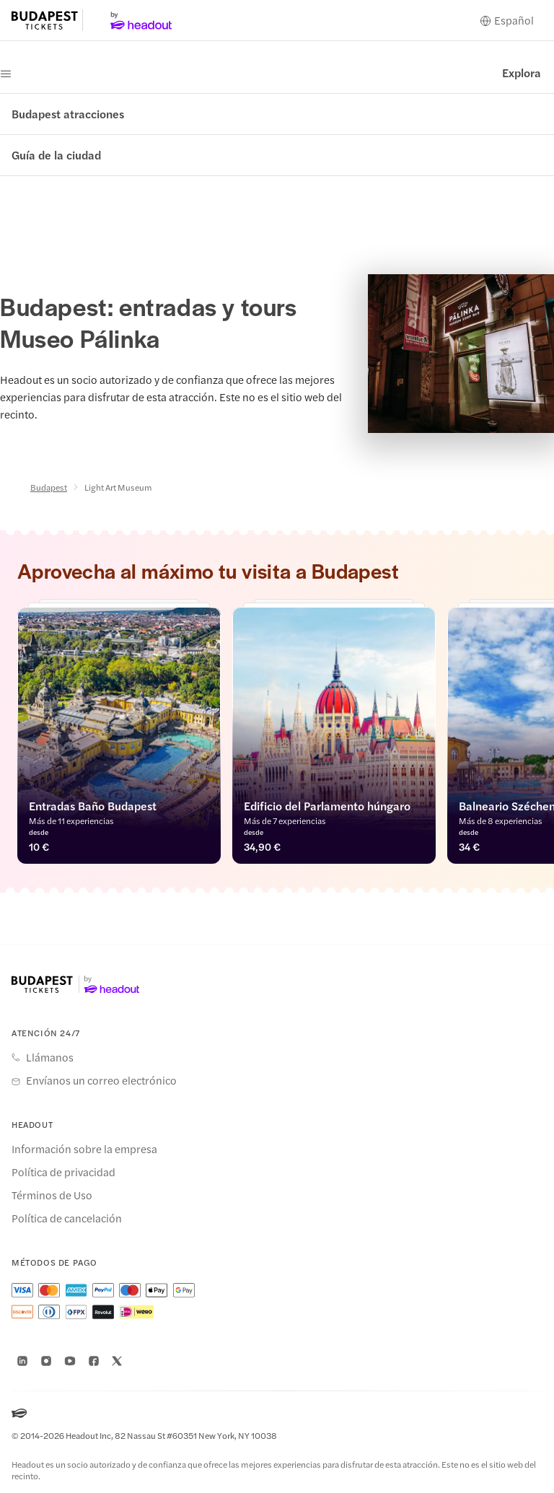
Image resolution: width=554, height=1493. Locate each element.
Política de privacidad (63, 1172)
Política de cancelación (67, 1218)
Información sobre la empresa (84, 1149)
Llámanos (50, 1057)
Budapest (48, 487)
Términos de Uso (52, 1195)
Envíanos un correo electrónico (101, 1080)
